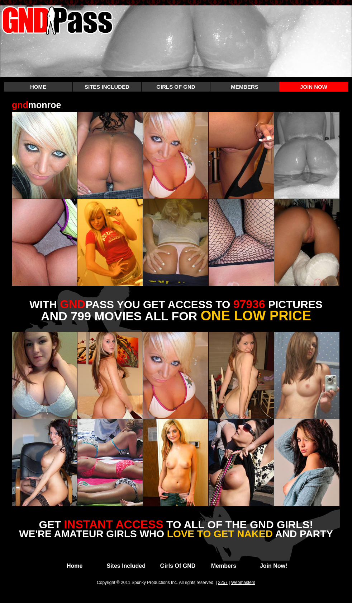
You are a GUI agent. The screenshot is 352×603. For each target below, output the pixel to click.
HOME (38, 87)
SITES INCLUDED (107, 87)
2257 (223, 582)
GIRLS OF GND (175, 87)
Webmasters (243, 582)
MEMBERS (244, 87)
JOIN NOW (313, 87)
